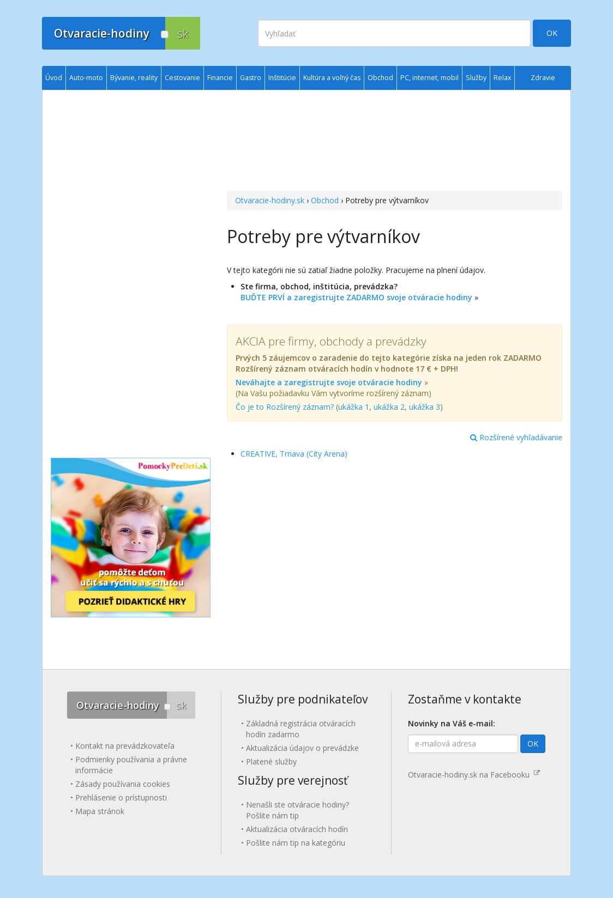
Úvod (53, 77)
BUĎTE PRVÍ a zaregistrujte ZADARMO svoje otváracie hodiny (356, 297)
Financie (220, 77)
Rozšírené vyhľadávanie (516, 437)
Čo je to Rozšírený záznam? (285, 407)
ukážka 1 (353, 407)
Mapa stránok (99, 811)
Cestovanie (182, 77)
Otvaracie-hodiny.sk (269, 200)
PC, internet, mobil (429, 77)
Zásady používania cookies (122, 784)
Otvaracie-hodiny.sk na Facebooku (474, 774)
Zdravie (543, 77)
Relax (502, 77)
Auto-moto (86, 77)
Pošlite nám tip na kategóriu (295, 843)
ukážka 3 (424, 407)
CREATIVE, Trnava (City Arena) (294, 453)
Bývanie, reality (134, 77)
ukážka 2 (389, 407)
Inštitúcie (282, 77)
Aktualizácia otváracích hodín (297, 829)
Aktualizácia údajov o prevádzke (302, 748)
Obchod (325, 200)
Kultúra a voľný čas (331, 77)
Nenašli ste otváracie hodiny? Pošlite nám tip (297, 810)
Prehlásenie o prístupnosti (121, 797)
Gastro (250, 77)
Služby (476, 77)
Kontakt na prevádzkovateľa (125, 746)
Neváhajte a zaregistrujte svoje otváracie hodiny (329, 382)
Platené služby (271, 761)
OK (551, 33)
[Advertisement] (394, 141)
